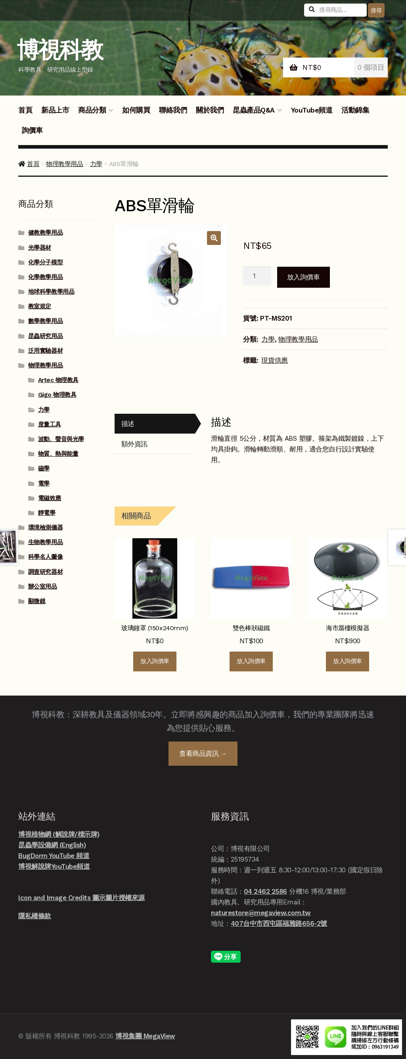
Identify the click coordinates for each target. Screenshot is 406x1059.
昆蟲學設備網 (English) (52, 845)
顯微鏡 (37, 601)
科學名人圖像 (45, 556)
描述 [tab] (127, 424)
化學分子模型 (45, 262)
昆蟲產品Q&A (254, 110)
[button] (214, 238)
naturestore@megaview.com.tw (261, 913)
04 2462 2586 (265, 891)
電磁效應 (49, 498)
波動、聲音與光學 (61, 439)
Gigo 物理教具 (57, 394)
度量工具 (49, 424)
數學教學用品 (45, 321)
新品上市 (55, 110)
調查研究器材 (45, 571)
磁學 (44, 468)
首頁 (25, 110)
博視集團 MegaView (145, 1036)
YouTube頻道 (312, 110)
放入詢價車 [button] (154, 661)
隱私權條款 (34, 916)
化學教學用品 (45, 277)
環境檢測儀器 (45, 527)
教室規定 (39, 306)
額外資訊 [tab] (134, 444)
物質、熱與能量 (58, 453)
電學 (44, 483)
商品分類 (92, 110)
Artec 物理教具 (58, 380)
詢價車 (32, 130)
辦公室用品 (42, 586)
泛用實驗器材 (45, 350)
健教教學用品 (45, 232)
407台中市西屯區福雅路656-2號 (279, 923)
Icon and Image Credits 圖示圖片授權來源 (81, 898)
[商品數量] (257, 276)
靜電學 (47, 512)
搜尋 (376, 10)
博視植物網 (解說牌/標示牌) (59, 834)
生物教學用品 (45, 542)
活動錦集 (355, 110)
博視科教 (60, 50)
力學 (96, 164)
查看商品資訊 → (203, 753)
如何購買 (136, 110)
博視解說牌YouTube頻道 (54, 866)
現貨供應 (274, 360)
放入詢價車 (303, 277)
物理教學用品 (64, 164)
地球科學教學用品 (51, 291)
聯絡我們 (173, 110)
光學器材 (39, 247)
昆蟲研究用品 (45, 336)
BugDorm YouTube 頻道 (53, 856)
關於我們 (210, 110)
